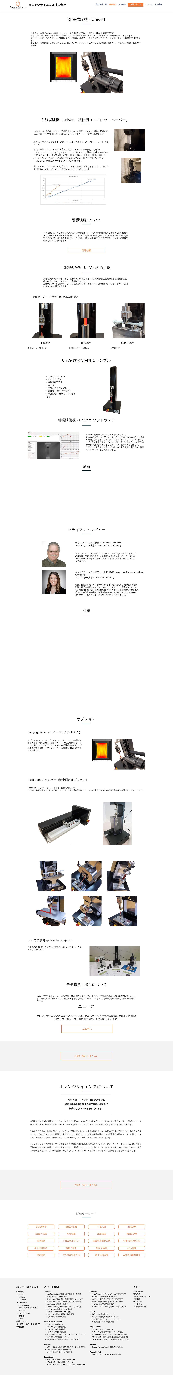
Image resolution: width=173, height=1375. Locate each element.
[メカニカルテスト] (71, 1241)
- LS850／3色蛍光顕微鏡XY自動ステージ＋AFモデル (65, 1347)
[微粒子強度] (101, 1248)
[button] (135, 4)
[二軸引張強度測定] (131, 1255)
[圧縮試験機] (71, 1227)
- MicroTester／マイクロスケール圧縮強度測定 (108, 1294)
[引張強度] (86, 250)
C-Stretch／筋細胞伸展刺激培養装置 (60, 1314)
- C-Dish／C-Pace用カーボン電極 (58, 1312)
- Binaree (20, 1311)
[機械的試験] (131, 1234)
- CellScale (21, 1302)
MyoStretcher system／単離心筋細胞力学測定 (64, 1302)
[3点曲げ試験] (41, 1234)
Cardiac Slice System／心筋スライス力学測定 (64, 1307)
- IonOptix (21, 1300)
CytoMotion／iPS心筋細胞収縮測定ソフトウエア (65, 1299)
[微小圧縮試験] (101, 1255)
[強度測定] (41, 1241)
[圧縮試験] (131, 1227)
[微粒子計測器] (41, 1248)
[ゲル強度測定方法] (71, 1255)
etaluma (47, 1344)
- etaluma (20, 1297)
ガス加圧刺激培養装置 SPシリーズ (105, 1317)
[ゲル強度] (131, 1248)
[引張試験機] (41, 1227)
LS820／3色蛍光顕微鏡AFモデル (59, 1349)
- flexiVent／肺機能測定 (54, 1324)
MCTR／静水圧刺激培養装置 (103, 1304)
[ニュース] (87, 1029)
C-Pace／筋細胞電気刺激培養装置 (59, 1309)
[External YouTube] (57, 490)
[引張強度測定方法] (131, 1241)
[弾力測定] (41, 1255)
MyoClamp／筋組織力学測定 (57, 1304)
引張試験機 (43, 43)
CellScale (93, 1292)
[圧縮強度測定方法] (101, 1241)
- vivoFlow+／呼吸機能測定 (55, 1327)
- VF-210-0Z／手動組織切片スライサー (60, 1362)
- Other (19, 1319)
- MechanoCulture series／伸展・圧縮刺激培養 (108, 1307)
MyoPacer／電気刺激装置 (56, 1317)
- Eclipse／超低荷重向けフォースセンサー (106, 1302)
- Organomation (23, 1313)
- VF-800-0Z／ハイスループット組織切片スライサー (64, 1365)
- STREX (20, 1316)
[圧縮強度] (101, 1234)
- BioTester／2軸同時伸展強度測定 (103, 1297)
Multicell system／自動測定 (57, 1297)
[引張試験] (101, 1227)
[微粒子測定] (71, 1248)
